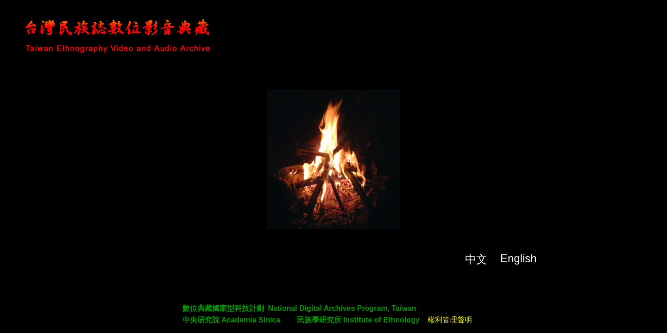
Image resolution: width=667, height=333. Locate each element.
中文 (476, 259)
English (518, 258)
